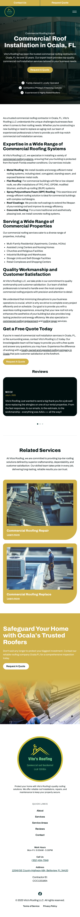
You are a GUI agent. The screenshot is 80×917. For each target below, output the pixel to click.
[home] (8, 11)
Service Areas (40, 823)
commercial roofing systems (18, 159)
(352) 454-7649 (40, 860)
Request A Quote (39, 69)
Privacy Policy (50, 906)
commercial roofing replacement (20, 321)
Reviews (40, 829)
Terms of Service (31, 906)
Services (40, 817)
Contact (40, 835)
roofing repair (50, 321)
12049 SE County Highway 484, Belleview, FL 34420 (40, 870)
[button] (37, 424)
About (40, 810)
